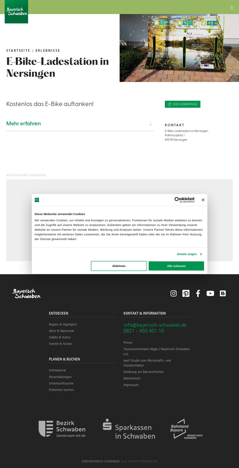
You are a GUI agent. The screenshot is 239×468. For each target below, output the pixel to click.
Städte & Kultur (60, 337)
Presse (127, 342)
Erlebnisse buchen (61, 390)
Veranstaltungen (60, 377)
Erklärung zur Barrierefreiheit (143, 372)
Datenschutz (131, 378)
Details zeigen (187, 254)
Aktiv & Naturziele (61, 331)
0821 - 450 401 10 (143, 331)
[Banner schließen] (203, 199)
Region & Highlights (63, 324)
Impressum (131, 385)
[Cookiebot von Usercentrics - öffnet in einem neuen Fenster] (177, 200)
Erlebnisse (48, 50)
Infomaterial (57, 370)
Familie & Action (60, 344)
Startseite (18, 50)
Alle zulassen (176, 266)
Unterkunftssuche (61, 383)
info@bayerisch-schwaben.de (154, 325)
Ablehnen (118, 266)
